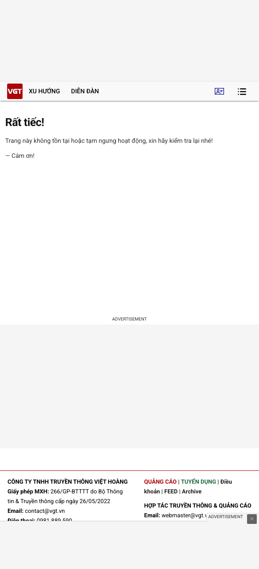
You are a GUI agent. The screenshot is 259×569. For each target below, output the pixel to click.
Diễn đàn (85, 91)
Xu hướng (44, 91)
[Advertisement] (129, 240)
